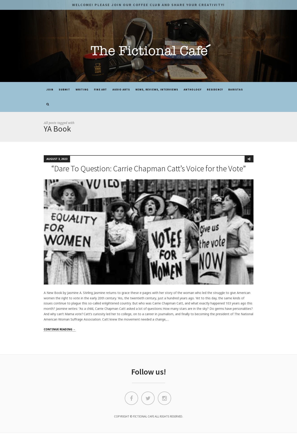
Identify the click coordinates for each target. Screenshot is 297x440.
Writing (82, 89)
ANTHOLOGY (193, 89)
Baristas (235, 89)
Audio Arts (121, 89)
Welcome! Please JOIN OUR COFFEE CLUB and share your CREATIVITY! (148, 4)
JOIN (50, 89)
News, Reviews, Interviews (156, 89)
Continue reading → (60, 329)
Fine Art (100, 89)
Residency (215, 89)
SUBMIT (64, 89)
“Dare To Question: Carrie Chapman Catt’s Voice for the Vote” (148, 168)
